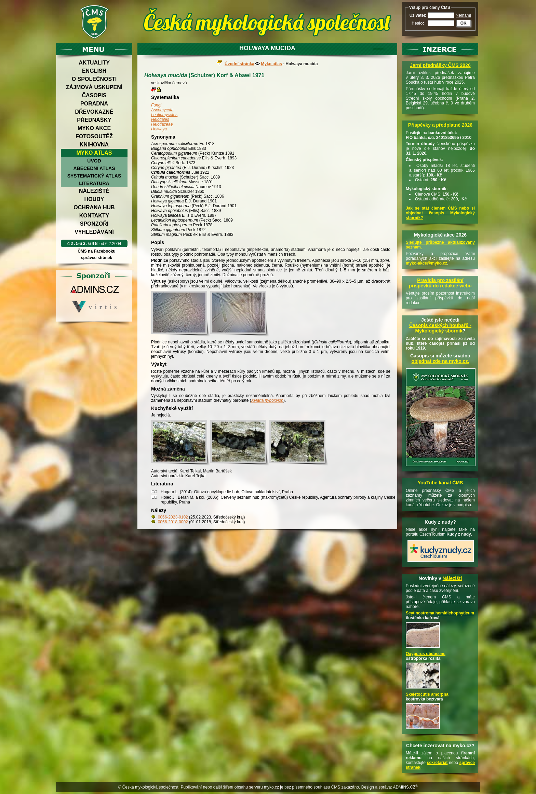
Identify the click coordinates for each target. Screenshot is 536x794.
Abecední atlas (94, 168)
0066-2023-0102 (173, 517)
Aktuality (94, 63)
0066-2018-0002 (173, 522)
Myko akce (94, 128)
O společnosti (94, 79)
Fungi (156, 105)
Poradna (94, 104)
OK (463, 23)
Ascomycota (162, 110)
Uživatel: (418, 15)
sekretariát (437, 762)
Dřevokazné (94, 112)
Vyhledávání (94, 232)
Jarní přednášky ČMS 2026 (440, 65)
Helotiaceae (162, 124)
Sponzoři (94, 224)
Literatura (94, 183)
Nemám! (463, 15)
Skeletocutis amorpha (427, 694)
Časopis (94, 95)
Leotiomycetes (164, 114)
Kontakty (94, 215)
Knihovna (94, 144)
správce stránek (96, 257)
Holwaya (159, 129)
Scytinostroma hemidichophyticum (440, 613)
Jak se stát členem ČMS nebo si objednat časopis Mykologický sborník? (440, 213)
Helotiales (160, 119)
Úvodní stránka (239, 63)
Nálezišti (452, 578)
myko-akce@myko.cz (426, 263)
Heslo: (418, 23)
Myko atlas (94, 153)
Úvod (94, 161)
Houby (94, 199)
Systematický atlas (94, 176)
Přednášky (94, 120)
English (94, 71)
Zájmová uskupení (94, 87)
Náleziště (94, 191)
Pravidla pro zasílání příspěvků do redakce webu (440, 283)
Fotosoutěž (94, 136)
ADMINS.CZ (404, 787)
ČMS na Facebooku (97, 251)
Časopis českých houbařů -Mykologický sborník (440, 328)
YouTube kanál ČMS (440, 482)
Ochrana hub (94, 207)
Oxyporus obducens (425, 653)
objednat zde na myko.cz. (440, 361)
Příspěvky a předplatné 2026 (440, 125)
